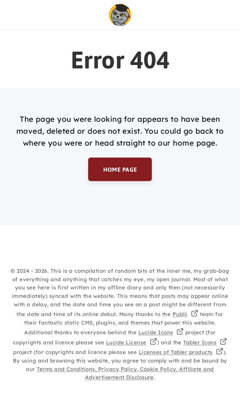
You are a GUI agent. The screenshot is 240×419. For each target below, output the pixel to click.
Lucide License (126, 342)
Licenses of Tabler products (176, 352)
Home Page (120, 169)
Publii (180, 314)
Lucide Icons (155, 332)
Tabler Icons (199, 342)
